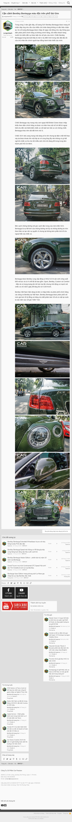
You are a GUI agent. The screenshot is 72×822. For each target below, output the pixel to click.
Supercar (10, 546)
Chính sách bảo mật (51, 813)
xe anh (47, 16)
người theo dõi (21, 592)
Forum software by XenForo (36, 817)
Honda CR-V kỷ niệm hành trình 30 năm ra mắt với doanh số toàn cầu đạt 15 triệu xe (17, 729)
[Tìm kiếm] (68, 3)
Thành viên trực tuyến (38, 603)
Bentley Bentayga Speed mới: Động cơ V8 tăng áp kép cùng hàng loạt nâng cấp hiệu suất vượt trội (26, 551)
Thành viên (43, 3)
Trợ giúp (59, 813)
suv (43, 16)
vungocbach (7, 16)
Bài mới (33, 3)
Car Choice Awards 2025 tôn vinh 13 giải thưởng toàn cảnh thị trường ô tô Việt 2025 (17, 742)
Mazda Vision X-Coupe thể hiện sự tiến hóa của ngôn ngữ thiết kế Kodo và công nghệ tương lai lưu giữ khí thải (59, 621)
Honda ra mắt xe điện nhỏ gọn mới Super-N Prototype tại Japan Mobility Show (59, 635)
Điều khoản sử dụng (39, 813)
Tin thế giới (48, 615)
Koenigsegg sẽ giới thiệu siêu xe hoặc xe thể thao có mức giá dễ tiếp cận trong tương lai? (59, 672)
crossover (38, 16)
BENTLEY (24, 546)
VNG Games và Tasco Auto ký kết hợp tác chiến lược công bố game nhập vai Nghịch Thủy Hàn (17, 690)
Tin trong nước (7, 685)
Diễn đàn (25, 3)
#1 (69, 21)
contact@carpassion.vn (11, 779)
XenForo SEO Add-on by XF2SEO (36, 818)
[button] (15, 3)
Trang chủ (6, 3)
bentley (32, 16)
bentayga (26, 16)
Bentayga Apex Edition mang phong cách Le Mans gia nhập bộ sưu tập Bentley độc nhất (26, 575)
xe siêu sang (54, 16)
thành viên (8, 592)
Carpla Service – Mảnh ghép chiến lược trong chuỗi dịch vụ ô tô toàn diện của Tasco (17, 716)
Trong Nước (10, 698)
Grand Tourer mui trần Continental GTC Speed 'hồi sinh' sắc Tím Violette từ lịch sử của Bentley (27, 567)
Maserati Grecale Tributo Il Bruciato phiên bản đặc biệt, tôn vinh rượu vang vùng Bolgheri (59, 648)
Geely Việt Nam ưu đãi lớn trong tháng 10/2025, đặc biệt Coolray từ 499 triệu (17, 703)
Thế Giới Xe (52, 630)
